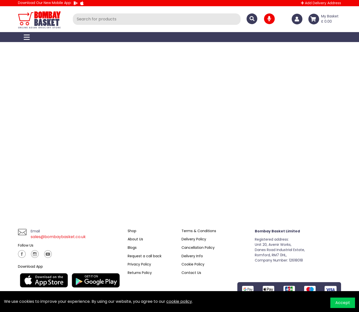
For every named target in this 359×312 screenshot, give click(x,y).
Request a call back (145, 256)
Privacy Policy (139, 264)
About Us (135, 239)
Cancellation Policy (198, 247)
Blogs (132, 247)
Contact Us (191, 272)
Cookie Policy (192, 264)
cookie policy (179, 301)
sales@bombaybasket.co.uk (58, 237)
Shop (132, 230)
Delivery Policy (193, 239)
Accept (342, 303)
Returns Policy (140, 272)
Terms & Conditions (198, 230)
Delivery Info (192, 256)
